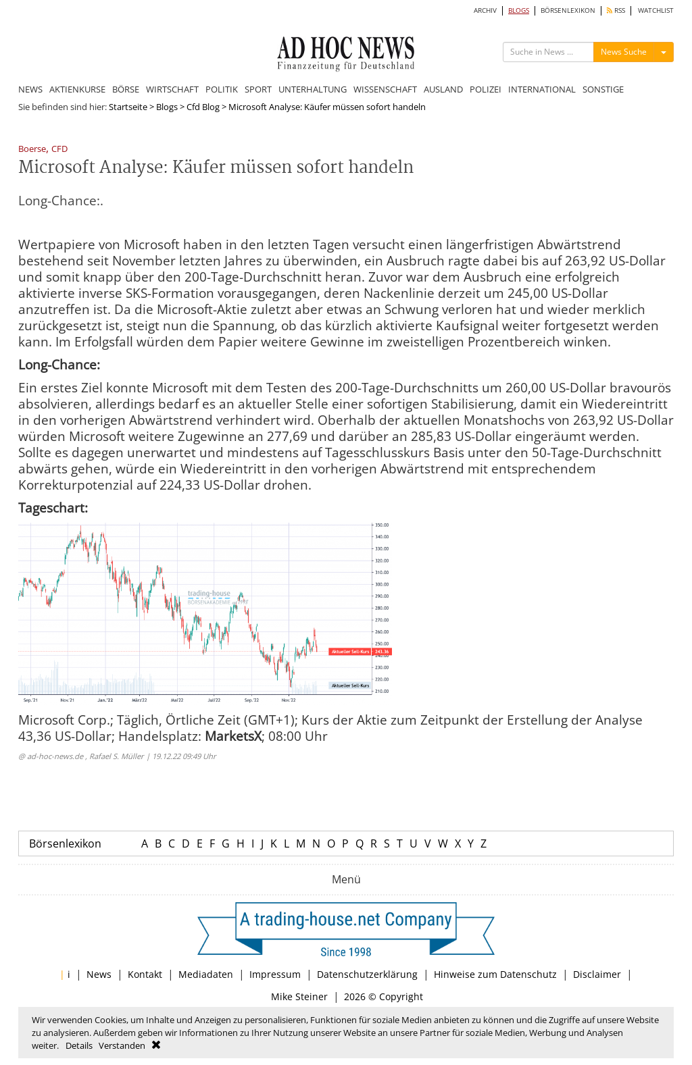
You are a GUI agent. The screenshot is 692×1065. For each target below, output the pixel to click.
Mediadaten (205, 974)
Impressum (275, 974)
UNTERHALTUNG (312, 89)
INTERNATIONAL (542, 89)
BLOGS (518, 10)
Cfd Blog (203, 107)
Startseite (128, 107)
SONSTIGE (603, 89)
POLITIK (221, 89)
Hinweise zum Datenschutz (495, 974)
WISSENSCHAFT (385, 89)
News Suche (624, 51)
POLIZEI (485, 89)
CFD (59, 150)
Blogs (167, 107)
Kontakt (145, 974)
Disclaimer (597, 974)
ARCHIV (485, 10)
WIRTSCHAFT (172, 89)
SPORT (258, 89)
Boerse (32, 150)
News (99, 974)
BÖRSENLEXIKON (568, 10)
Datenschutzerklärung (367, 974)
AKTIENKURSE (77, 89)
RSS (616, 10)
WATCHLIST (656, 10)
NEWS (30, 89)
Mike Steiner (299, 996)
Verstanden (122, 1045)
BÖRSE (125, 89)
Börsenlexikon (65, 843)
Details (79, 1045)
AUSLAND (443, 89)
